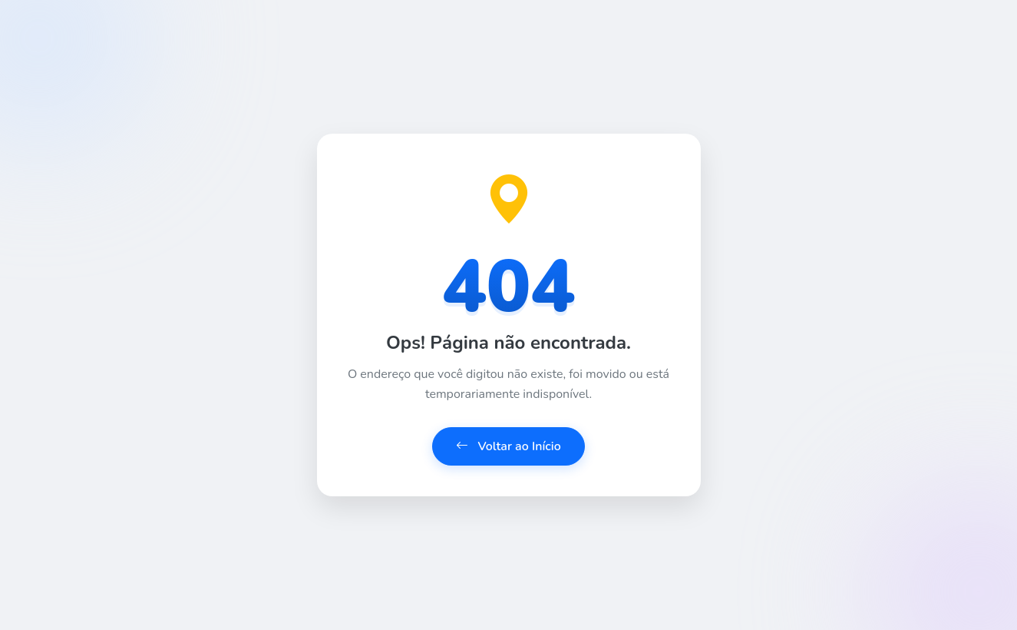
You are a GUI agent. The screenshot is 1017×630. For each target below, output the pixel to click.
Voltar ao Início (508, 446)
